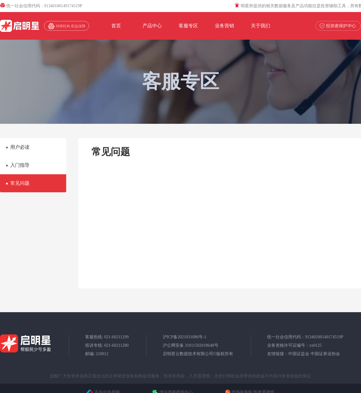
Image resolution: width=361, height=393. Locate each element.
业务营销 (224, 25)
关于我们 (260, 25)
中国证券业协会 (325, 354)
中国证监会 (298, 354)
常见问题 (19, 183)
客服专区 (188, 25)
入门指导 (19, 165)
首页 (116, 25)
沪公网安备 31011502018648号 (190, 345)
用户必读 (19, 147)
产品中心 (152, 25)
